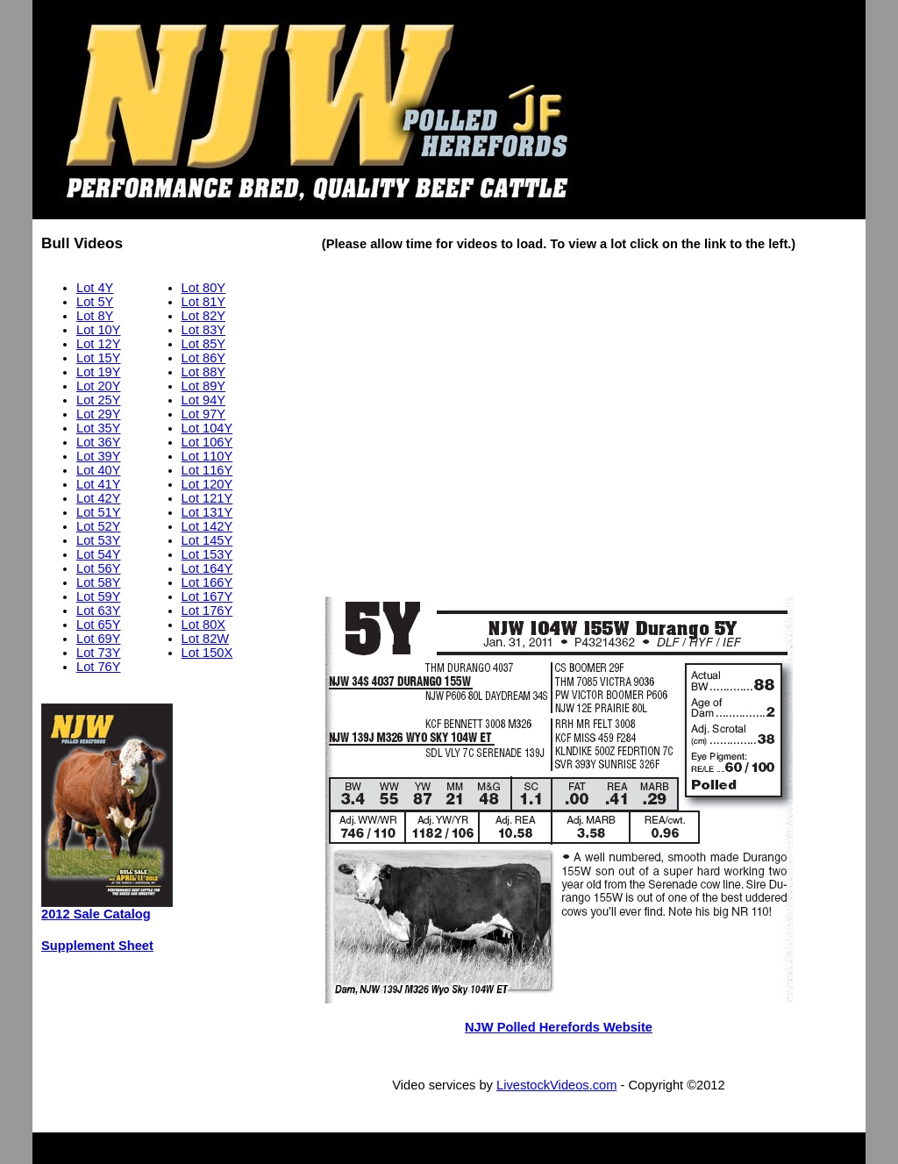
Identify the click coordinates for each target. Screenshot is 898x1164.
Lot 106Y (207, 442)
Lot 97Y (204, 414)
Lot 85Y (204, 344)
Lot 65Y (98, 625)
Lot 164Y (207, 568)
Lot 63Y (98, 610)
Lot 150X (207, 653)
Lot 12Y (98, 344)
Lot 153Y (207, 554)
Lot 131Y (207, 512)
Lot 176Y (207, 610)
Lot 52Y (98, 526)
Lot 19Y (98, 372)
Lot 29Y (98, 414)
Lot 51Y (98, 512)
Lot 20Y (98, 386)
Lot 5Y (94, 302)
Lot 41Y (98, 484)
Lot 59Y (98, 596)
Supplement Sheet (97, 946)
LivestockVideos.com (556, 1085)
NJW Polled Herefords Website (558, 1027)
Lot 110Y (207, 456)
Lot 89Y (204, 386)
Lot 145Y (207, 540)
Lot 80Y (204, 288)
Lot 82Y (204, 316)
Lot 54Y (98, 554)
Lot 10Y (98, 330)
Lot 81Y (204, 302)
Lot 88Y (204, 372)
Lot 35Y (98, 428)
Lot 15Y (98, 358)
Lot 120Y (207, 484)
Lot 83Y (204, 330)
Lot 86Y (204, 358)
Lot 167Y (207, 596)
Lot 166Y (207, 582)
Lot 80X (204, 625)
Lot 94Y (204, 400)
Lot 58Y (98, 582)
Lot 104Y (207, 428)
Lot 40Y (98, 470)
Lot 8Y (94, 316)
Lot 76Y (98, 667)
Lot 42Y (98, 498)
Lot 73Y (98, 653)
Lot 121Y (207, 498)
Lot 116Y (207, 470)
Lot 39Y (98, 456)
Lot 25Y (98, 400)
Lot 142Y (207, 526)
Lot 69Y (98, 639)
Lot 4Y (94, 288)
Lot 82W (206, 639)
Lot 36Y (98, 442)
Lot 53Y (98, 540)
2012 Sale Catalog (96, 914)
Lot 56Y (98, 568)
